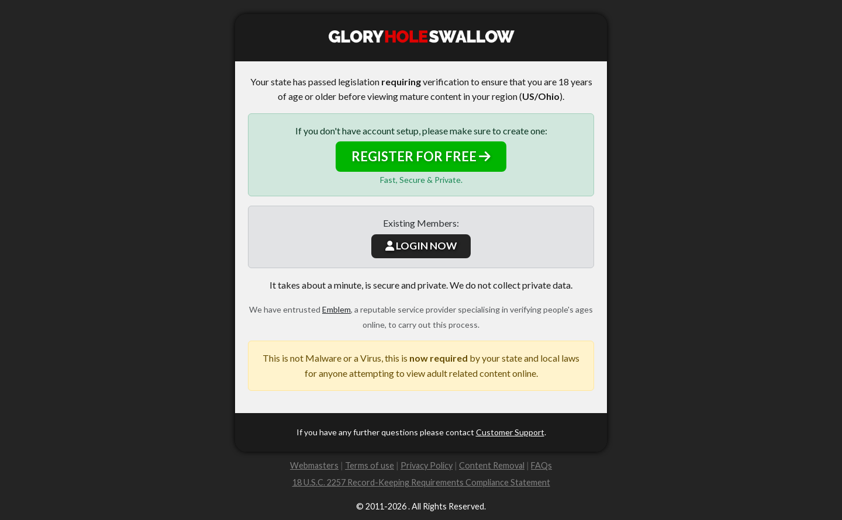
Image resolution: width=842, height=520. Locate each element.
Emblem (336, 309)
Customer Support (510, 432)
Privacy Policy (427, 465)
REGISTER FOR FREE (421, 156)
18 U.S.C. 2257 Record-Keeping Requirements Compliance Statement (421, 482)
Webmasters (314, 465)
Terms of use (369, 465)
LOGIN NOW (421, 246)
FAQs (541, 465)
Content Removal (491, 465)
